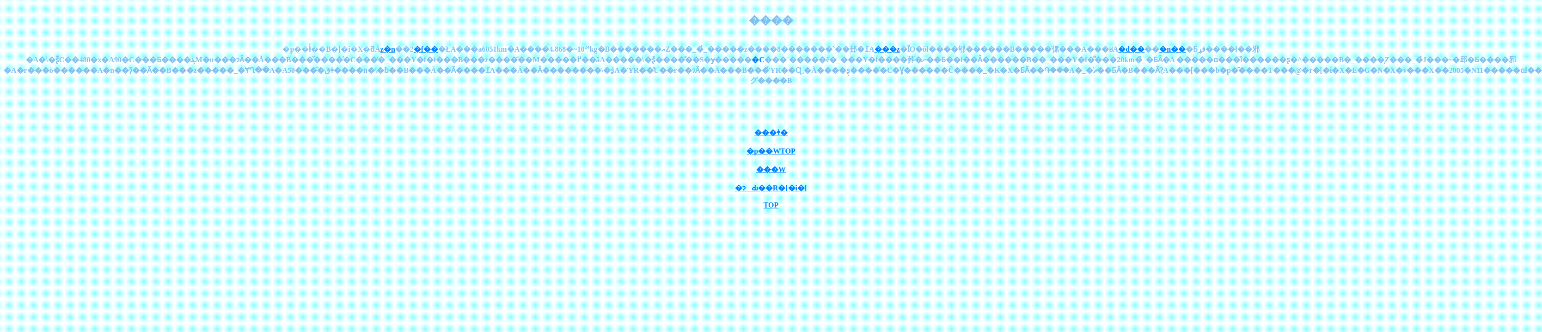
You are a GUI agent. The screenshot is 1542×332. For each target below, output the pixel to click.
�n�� (1172, 49)
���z (887, 49)
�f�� (426, 49)
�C (758, 60)
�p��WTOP (771, 151)
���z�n (387, 49)
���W (771, 169)
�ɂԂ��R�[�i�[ (771, 188)
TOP (771, 205)
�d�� (1131, 49)
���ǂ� (771, 132)
